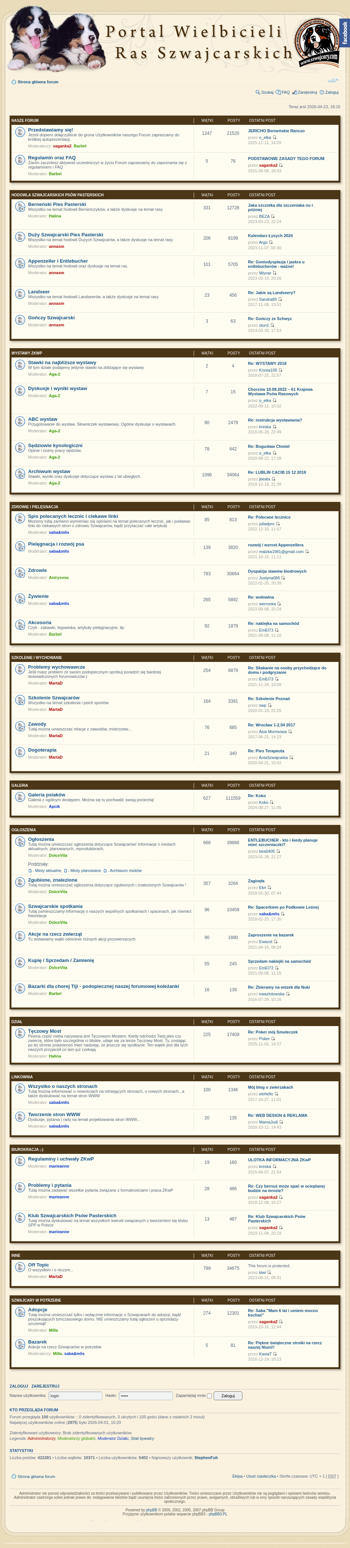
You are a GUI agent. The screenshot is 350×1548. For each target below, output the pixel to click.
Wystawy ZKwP (26, 353)
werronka (267, 604)
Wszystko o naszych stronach (63, 1086)
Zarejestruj (307, 92)
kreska (265, 427)
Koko (263, 802)
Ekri (262, 887)
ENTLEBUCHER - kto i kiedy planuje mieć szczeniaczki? (282, 842)
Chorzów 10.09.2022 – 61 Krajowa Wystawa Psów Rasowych (280, 391)
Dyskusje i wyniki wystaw (57, 388)
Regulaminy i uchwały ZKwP (61, 1159)
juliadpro (267, 524)
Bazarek (37, 1342)
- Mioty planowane (84, 870)
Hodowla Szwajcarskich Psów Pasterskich (57, 195)
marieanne (59, 1166)
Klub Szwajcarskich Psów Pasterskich (72, 1215)
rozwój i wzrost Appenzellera (275, 545)
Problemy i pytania (49, 1185)
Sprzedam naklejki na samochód (279, 961)
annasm (56, 246)
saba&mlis (59, 532)
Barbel (80, 146)
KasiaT (265, 1354)
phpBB (151, 1510)
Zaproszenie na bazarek (271, 935)
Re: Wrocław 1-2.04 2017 (271, 725)
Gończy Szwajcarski (51, 317)
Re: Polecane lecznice (269, 517)
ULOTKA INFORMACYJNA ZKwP (279, 1160)
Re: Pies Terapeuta (266, 751)
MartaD (55, 683)
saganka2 (62, 146)
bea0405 (267, 851)
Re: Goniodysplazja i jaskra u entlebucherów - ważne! (276, 264)
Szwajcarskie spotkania (55, 906)
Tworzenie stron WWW (54, 1114)
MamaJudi (268, 1122)
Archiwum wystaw (49, 471)
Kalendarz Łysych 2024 (270, 235)
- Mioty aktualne (47, 870)
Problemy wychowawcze (56, 667)
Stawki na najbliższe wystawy (62, 362)
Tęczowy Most (44, 1031)
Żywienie (38, 596)
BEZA (264, 216)
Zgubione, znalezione (52, 880)
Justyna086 (269, 578)
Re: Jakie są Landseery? (271, 292)
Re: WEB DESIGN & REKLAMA (277, 1115)
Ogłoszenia (23, 830)
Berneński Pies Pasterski (57, 204)
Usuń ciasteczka (261, 1476)
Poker (264, 1038)
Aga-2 (54, 374)
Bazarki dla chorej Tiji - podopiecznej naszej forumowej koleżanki (103, 986)
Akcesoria (39, 622)
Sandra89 (268, 299)
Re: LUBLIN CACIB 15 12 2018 (277, 472)
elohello (266, 1094)
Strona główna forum (38, 82)
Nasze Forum (24, 121)
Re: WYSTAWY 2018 (267, 363)
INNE (15, 1256)
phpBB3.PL (218, 1514)
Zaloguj (332, 92)
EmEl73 (266, 630)
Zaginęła (256, 881)
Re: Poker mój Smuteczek (273, 1032)
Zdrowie (37, 570)
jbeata (264, 479)
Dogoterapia (42, 750)
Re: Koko (257, 795)
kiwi (262, 1272)
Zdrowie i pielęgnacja (34, 507)
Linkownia (22, 1077)
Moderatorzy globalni (76, 1438)
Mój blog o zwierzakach (270, 1087)
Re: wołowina (261, 597)
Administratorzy (41, 1438)
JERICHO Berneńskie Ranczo (276, 131)
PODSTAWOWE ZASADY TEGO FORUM (286, 158)
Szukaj (267, 92)
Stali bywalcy (142, 1438)
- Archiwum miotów (125, 870)
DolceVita (58, 855)
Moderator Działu (113, 1438)
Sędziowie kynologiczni (55, 445)
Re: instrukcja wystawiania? (275, 420)
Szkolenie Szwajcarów (53, 697)
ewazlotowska (271, 994)
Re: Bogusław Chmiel (268, 446)
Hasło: (111, 1395)
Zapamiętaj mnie (194, 1395)
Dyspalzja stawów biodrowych (277, 571)
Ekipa (237, 1476)
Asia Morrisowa (272, 731)
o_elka (265, 137)
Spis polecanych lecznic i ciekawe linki (73, 516)
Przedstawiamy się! (50, 130)
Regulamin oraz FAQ (52, 157)
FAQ (286, 92)
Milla (53, 1330)
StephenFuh (206, 1457)
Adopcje (37, 1309)
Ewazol (265, 941)
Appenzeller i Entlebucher (58, 261)
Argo (263, 242)
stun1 (264, 325)
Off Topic (38, 1265)
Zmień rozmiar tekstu (333, 80)
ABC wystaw (42, 419)
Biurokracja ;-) (27, 1150)
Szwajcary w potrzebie (36, 1300)
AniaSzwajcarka (273, 757)
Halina (55, 216)
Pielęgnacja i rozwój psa (56, 544)
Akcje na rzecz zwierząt (55, 934)
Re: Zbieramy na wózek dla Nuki (279, 987)
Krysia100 (268, 370)
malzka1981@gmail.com (281, 551)
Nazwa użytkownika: (28, 1395)
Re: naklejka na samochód (273, 623)
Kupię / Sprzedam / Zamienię (61, 960)
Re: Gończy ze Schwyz (270, 318)
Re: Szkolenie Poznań (269, 698)
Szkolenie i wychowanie (36, 658)
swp (262, 705)
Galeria (19, 785)
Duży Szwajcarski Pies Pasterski (65, 234)
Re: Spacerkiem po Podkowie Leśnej (283, 907)
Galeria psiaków (46, 795)
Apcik (54, 806)
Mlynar (265, 273)
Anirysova (58, 577)
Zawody (37, 724)
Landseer (39, 291)
